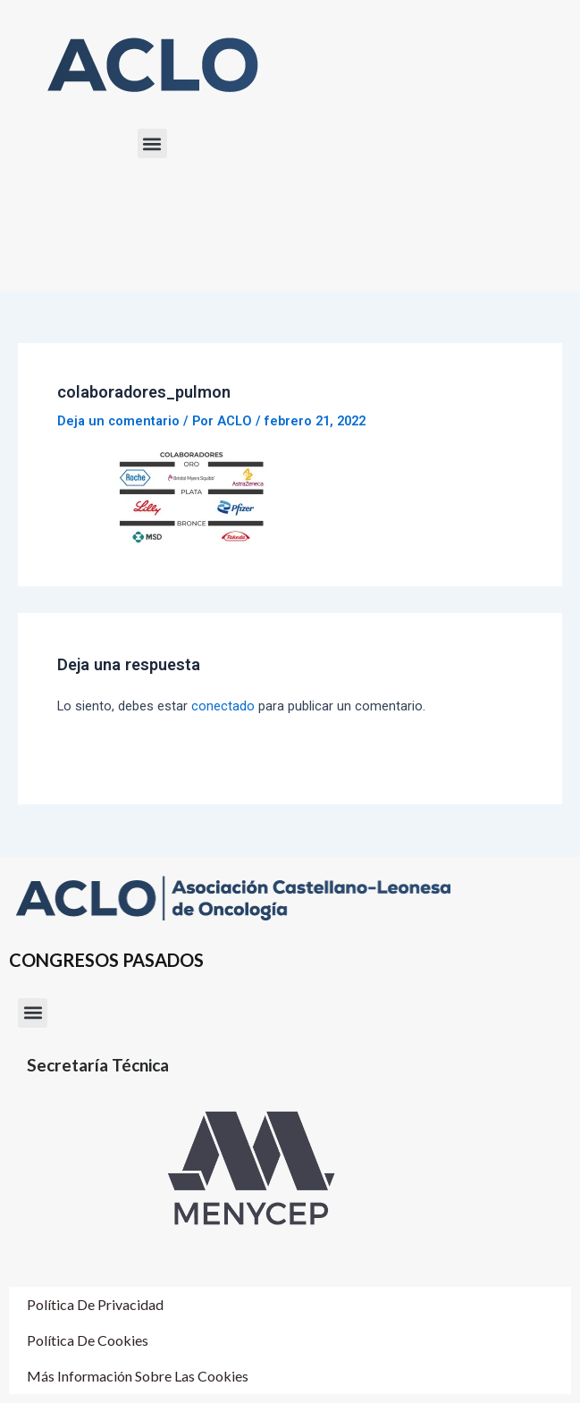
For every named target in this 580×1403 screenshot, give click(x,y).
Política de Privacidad (95, 1304)
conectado (223, 706)
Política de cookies (87, 1340)
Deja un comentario (118, 421)
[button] (152, 143)
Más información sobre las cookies (137, 1375)
